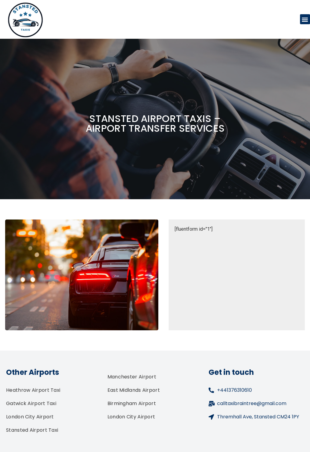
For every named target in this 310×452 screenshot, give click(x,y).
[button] (305, 19)
